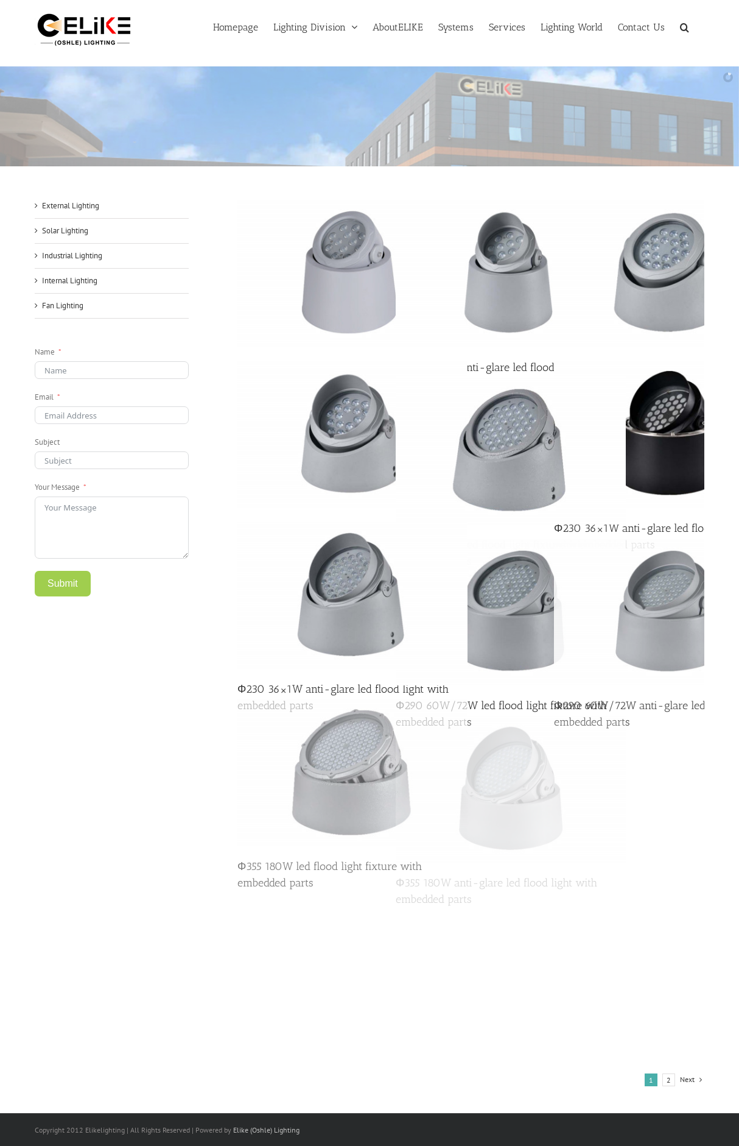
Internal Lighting (69, 280)
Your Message (57, 487)
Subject (47, 442)
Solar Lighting (65, 230)
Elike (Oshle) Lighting (266, 1129)
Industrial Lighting (72, 255)
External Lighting (70, 205)
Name (45, 352)
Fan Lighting (62, 305)
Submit (62, 583)
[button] (684, 26)
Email (44, 397)
